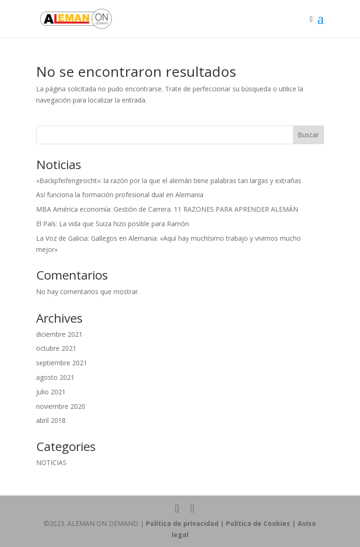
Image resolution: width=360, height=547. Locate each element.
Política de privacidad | (186, 523)
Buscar (308, 134)
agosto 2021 (55, 377)
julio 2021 (51, 391)
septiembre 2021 (61, 362)
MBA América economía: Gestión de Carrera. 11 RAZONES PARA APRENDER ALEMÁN (167, 209)
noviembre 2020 (60, 406)
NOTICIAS (51, 462)
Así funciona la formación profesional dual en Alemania (119, 194)
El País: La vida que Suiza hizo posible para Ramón (112, 223)
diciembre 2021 (59, 334)
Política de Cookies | (262, 523)
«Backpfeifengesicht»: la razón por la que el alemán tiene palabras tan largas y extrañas (168, 180)
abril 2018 (51, 420)
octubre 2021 (56, 348)
